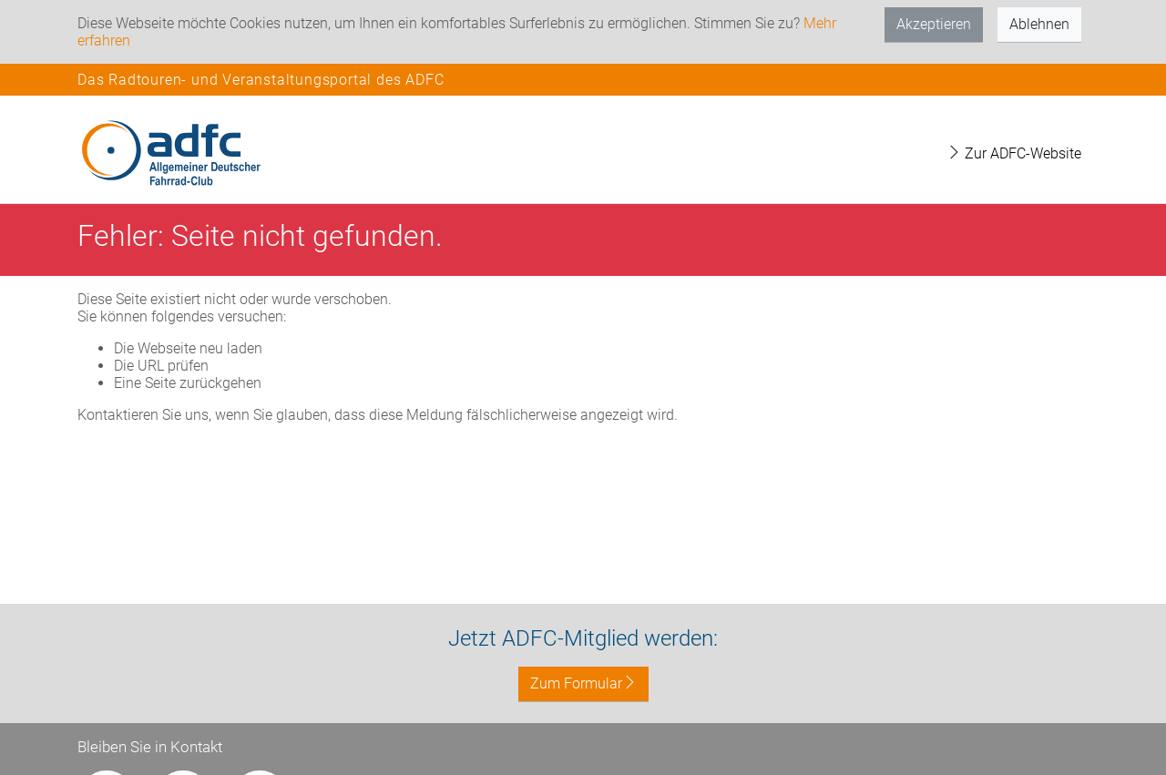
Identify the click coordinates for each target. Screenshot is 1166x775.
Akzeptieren (933, 24)
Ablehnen (1039, 24)
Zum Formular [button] (583, 683)
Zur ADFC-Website (1013, 153)
